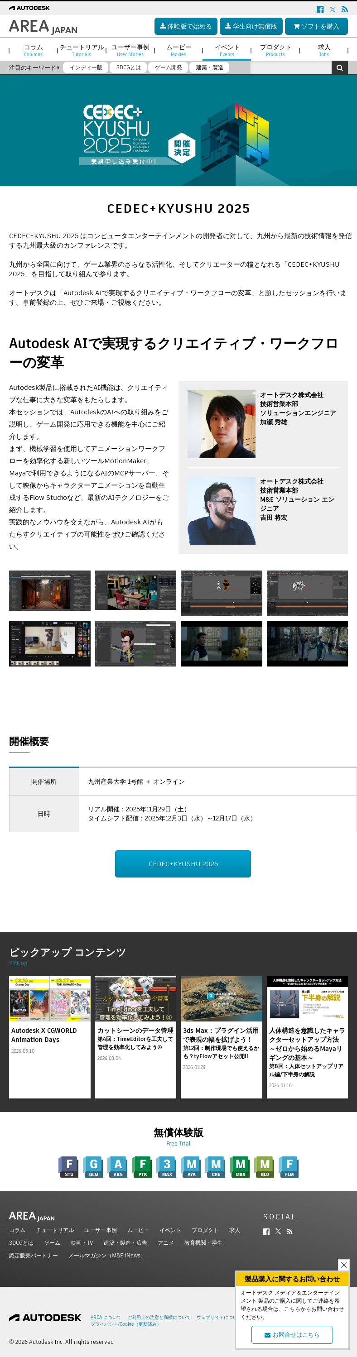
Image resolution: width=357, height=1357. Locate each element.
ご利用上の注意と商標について (159, 1317)
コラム (17, 1230)
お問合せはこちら (292, 1334)
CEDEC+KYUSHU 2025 (183, 863)
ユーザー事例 (100, 1230)
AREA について (106, 1317)
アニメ (166, 1243)
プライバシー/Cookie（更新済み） (126, 1324)
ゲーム (52, 1243)
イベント (170, 1230)
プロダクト (205, 1230)
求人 (234, 1230)
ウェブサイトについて (219, 1317)
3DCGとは (21, 1243)
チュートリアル (55, 1230)
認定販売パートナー (33, 1255)
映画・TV (82, 1243)
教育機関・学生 (203, 1243)
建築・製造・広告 (125, 1243)
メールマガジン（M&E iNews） (107, 1255)
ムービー (138, 1230)
